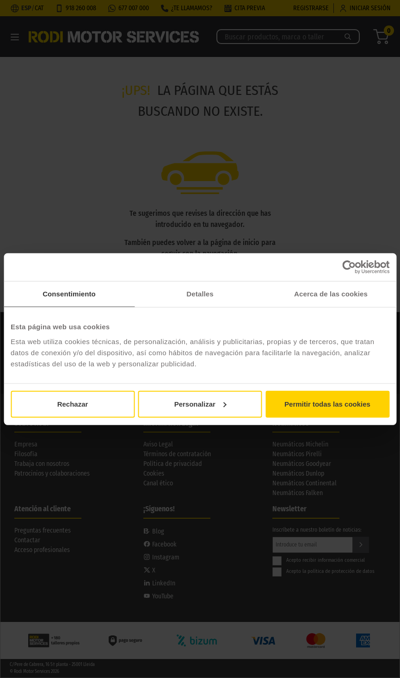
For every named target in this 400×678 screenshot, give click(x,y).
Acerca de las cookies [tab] (331, 294)
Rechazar (72, 404)
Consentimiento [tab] (69, 294)
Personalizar (200, 404)
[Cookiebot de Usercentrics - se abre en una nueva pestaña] (348, 267)
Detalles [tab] (199, 294)
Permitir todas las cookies (327, 404)
